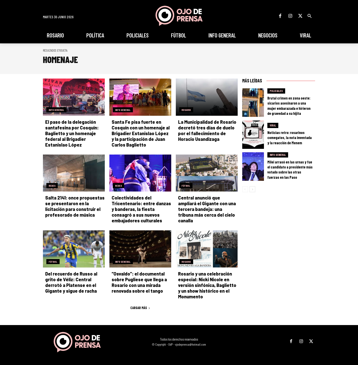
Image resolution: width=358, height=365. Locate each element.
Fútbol (186, 185)
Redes (52, 185)
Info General (56, 109)
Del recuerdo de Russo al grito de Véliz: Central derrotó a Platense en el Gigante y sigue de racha (71, 282)
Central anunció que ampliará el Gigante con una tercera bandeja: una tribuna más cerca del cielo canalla (207, 209)
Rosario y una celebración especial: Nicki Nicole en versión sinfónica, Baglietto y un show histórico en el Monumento (207, 285)
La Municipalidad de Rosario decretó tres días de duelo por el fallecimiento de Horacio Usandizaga (207, 130)
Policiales (276, 91)
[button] (309, 16)
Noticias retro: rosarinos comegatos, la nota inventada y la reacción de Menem (289, 137)
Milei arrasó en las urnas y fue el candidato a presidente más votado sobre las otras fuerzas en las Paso (290, 169)
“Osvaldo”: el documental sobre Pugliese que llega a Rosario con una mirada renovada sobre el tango (139, 282)
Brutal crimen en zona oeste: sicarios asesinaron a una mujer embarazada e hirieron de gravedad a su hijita (289, 105)
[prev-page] (245, 189)
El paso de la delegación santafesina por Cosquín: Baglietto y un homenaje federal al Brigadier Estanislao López (72, 133)
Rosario (186, 109)
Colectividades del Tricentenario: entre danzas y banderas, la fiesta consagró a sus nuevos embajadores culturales (141, 209)
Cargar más (140, 308)
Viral (273, 125)
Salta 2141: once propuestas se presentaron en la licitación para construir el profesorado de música (75, 206)
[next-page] (252, 189)
